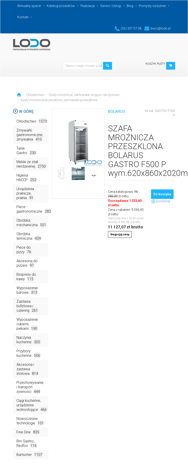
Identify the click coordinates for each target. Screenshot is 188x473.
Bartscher (29, 454)
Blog (130, 6)
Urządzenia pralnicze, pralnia (25, 193)
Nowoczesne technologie (30, 421)
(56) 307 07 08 (128, 28)
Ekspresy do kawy (26, 277)
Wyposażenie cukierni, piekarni (27, 324)
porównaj (160, 201)
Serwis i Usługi (110, 6)
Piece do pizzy (24, 250)
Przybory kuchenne (28, 353)
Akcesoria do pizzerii (27, 263)
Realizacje (87, 6)
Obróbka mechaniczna (31, 222)
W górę (23, 111)
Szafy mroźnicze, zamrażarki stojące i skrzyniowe (84, 95)
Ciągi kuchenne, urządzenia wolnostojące (32, 405)
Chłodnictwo (35, 95)
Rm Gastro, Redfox (26, 443)
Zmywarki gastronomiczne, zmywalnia (29, 135)
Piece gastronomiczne (32, 209)
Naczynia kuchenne (28, 340)
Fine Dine (28, 432)
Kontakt (22, 17)
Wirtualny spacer (29, 6)
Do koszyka (162, 194)
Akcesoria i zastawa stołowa (27, 369)
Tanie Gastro (26, 150)
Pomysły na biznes (152, 6)
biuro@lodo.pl (157, 28)
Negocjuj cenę (119, 234)
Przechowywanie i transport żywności (30, 387)
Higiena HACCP (26, 177)
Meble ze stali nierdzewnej (31, 164)
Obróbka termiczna (29, 236)
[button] (170, 66)
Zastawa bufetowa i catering (27, 306)
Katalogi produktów (61, 6)
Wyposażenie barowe (27, 290)
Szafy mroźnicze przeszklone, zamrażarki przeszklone (59, 100)
